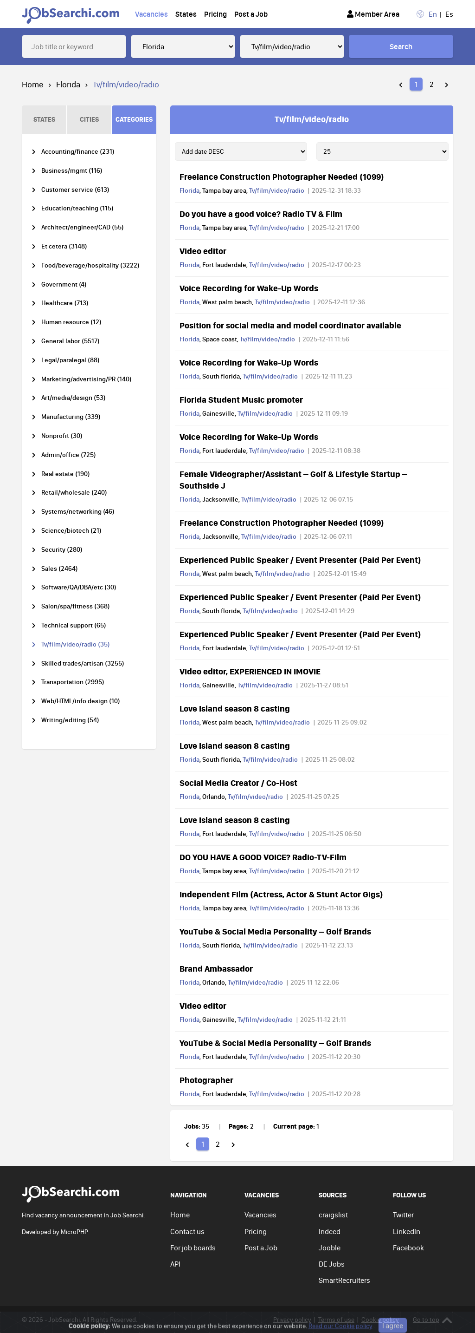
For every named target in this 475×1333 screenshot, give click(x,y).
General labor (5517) (70, 341)
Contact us (187, 1231)
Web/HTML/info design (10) (80, 701)
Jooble (329, 1247)
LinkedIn (406, 1231)
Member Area (373, 14)
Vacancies (151, 14)
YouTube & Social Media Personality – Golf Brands (275, 931)
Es (449, 14)
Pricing (215, 14)
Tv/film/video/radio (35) (75, 644)
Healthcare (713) (65, 303)
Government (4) (64, 284)
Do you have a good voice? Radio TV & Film (261, 213)
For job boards (193, 1247)
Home (33, 84)
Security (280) (62, 550)
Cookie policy (380, 1319)
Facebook (408, 1247)
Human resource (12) (71, 322)
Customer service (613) (75, 190)
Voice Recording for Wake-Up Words (249, 288)
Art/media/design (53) (73, 398)
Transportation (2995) (72, 682)
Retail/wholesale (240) (74, 493)
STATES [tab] (44, 119)
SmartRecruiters (344, 1280)
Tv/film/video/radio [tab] (312, 118)
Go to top (432, 1320)
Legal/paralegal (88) (70, 360)
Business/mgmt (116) (72, 171)
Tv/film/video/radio (276, 190)
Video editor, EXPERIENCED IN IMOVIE (250, 671)
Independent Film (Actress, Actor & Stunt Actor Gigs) (281, 894)
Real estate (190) (65, 474)
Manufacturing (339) (71, 417)
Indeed (329, 1231)
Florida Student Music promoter (241, 399)
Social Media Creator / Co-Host (238, 782)
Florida (68, 84)
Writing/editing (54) (70, 720)
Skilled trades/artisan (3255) (82, 663)
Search (401, 46)
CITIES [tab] (89, 119)
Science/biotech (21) (71, 531)
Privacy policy (292, 1319)
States (186, 14)
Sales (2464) (59, 569)
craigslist (333, 1214)
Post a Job (251, 14)
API (175, 1263)
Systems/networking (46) (78, 512)
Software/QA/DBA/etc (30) (78, 587)
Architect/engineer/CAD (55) (82, 227)
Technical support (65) (73, 625)
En (433, 14)
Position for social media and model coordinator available (290, 325)
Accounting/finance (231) (78, 152)
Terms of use (336, 1319)
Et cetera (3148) (64, 246)
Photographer (206, 1079)
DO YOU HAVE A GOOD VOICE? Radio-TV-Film (263, 857)
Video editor (203, 250)
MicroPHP (74, 1232)
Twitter (403, 1214)
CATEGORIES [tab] (134, 119)
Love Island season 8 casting (235, 708)
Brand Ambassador (216, 968)
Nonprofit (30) (62, 436)
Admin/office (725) (68, 455)
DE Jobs (332, 1263)
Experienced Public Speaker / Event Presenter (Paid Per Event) (300, 559)
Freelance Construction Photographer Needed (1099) (282, 176)
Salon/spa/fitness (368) (75, 606)
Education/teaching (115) (77, 208)
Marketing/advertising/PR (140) (86, 379)
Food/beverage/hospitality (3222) (90, 265)
